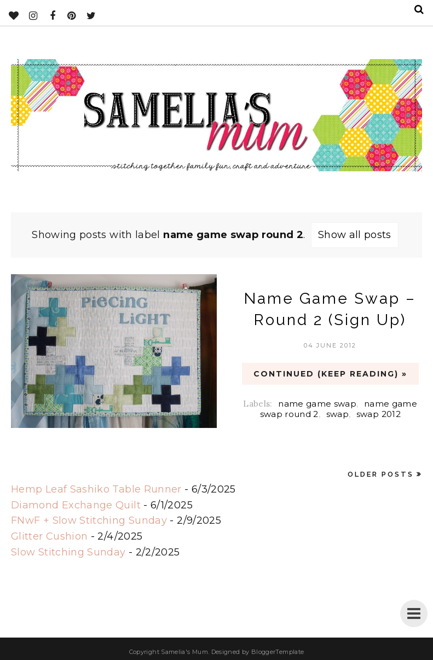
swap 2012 (378, 414)
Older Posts (381, 474)
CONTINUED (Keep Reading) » (330, 374)
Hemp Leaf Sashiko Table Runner (96, 489)
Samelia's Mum (184, 652)
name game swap (317, 403)
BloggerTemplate (277, 652)
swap (337, 414)
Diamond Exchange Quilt (76, 505)
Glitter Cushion (49, 536)
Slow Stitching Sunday (68, 552)
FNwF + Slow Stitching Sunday (89, 520)
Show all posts (354, 235)
